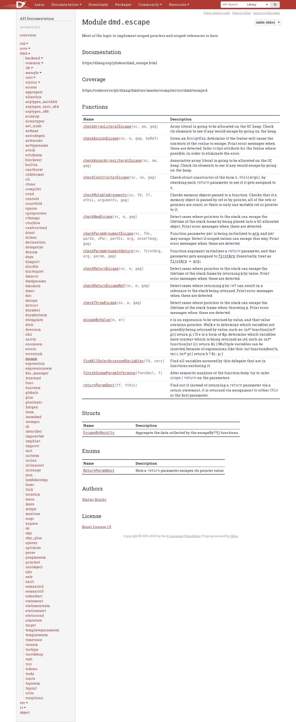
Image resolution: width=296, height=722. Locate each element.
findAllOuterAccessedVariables (113, 361)
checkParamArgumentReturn (108, 251)
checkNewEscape (97, 217)
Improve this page (266, 13)
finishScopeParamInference (109, 373)
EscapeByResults (98, 433)
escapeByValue (96, 320)
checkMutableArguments (105, 195)
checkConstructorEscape (106, 177)
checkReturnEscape (101, 269)
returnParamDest (98, 385)
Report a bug (241, 13)
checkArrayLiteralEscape (107, 126)
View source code (217, 13)
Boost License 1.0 (96, 526)
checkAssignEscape (101, 138)
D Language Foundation (183, 536)
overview (28, 35)
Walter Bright (94, 499)
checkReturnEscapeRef (104, 286)
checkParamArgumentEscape (108, 234)
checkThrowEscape (100, 303)
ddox (234, 536)
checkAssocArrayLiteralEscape (112, 161)
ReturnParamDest (98, 471)
